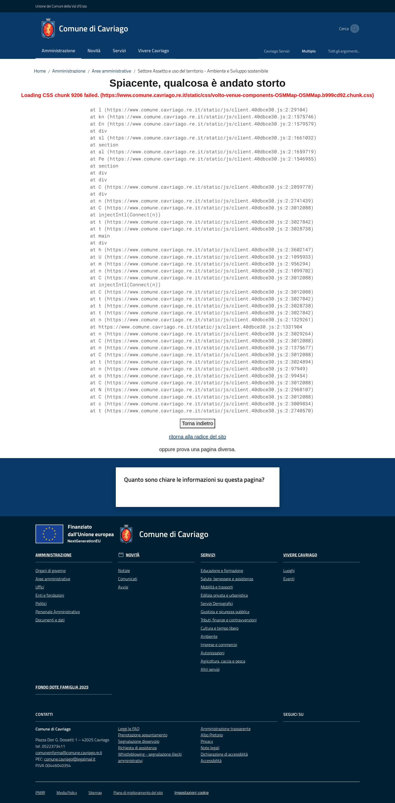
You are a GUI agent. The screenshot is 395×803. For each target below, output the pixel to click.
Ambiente (209, 636)
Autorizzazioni (212, 653)
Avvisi (123, 587)
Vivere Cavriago (300, 555)
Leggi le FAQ (128, 729)
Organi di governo (51, 570)
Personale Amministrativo (58, 612)
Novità (132, 555)
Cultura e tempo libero (220, 628)
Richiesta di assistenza (137, 748)
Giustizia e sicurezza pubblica (225, 612)
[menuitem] (58, 51)
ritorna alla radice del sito (197, 437)
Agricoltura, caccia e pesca (223, 661)
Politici (41, 603)
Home (40, 70)
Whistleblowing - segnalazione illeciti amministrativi (150, 757)
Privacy (207, 741)
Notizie (124, 570)
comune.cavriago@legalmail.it (69, 759)
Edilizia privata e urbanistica (224, 595)
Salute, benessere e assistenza (227, 579)
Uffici (40, 587)
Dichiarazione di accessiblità (224, 754)
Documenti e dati (50, 620)
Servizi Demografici (217, 603)
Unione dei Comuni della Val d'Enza (61, 6)
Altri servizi (210, 669)
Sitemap (95, 793)
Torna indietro (197, 423)
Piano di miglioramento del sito (138, 793)
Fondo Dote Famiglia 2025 (62, 687)
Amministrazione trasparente (226, 729)
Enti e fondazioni (50, 595)
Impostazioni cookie (191, 792)
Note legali (210, 748)
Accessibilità (211, 760)
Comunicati (127, 579)
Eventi (288, 579)
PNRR (40, 793)
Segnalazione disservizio (138, 741)
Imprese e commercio (219, 644)
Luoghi (289, 570)
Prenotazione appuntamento (142, 735)
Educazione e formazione (222, 570)
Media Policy (67, 793)
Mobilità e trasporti (217, 587)
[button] (353, 28)
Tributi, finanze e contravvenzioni (229, 620)
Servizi (208, 555)
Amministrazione (68, 70)
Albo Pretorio (212, 735)
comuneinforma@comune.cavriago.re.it (69, 753)
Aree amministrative (111, 70)
